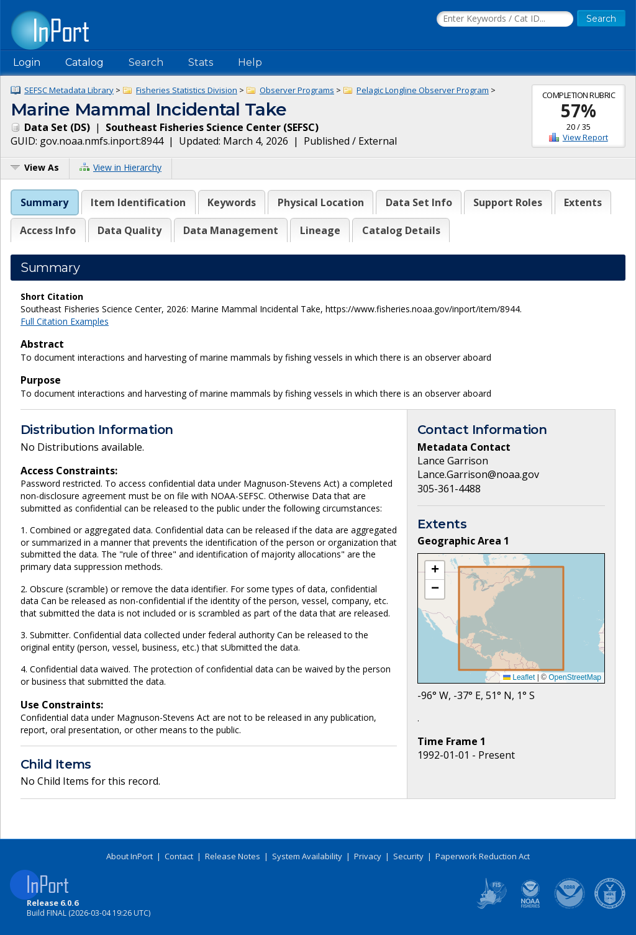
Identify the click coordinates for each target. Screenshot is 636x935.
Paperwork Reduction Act (482, 856)
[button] (434, 570)
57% (578, 110)
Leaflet (519, 677)
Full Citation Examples (64, 321)
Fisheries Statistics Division (186, 90)
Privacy (367, 856)
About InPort (129, 856)
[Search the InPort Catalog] (505, 19)
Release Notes (232, 856)
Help (250, 62)
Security (408, 856)
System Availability (307, 856)
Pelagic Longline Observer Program (423, 90)
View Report (585, 137)
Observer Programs (297, 90)
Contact (179, 856)
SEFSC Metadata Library (69, 90)
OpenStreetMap (574, 677)
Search (146, 62)
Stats (200, 62)
